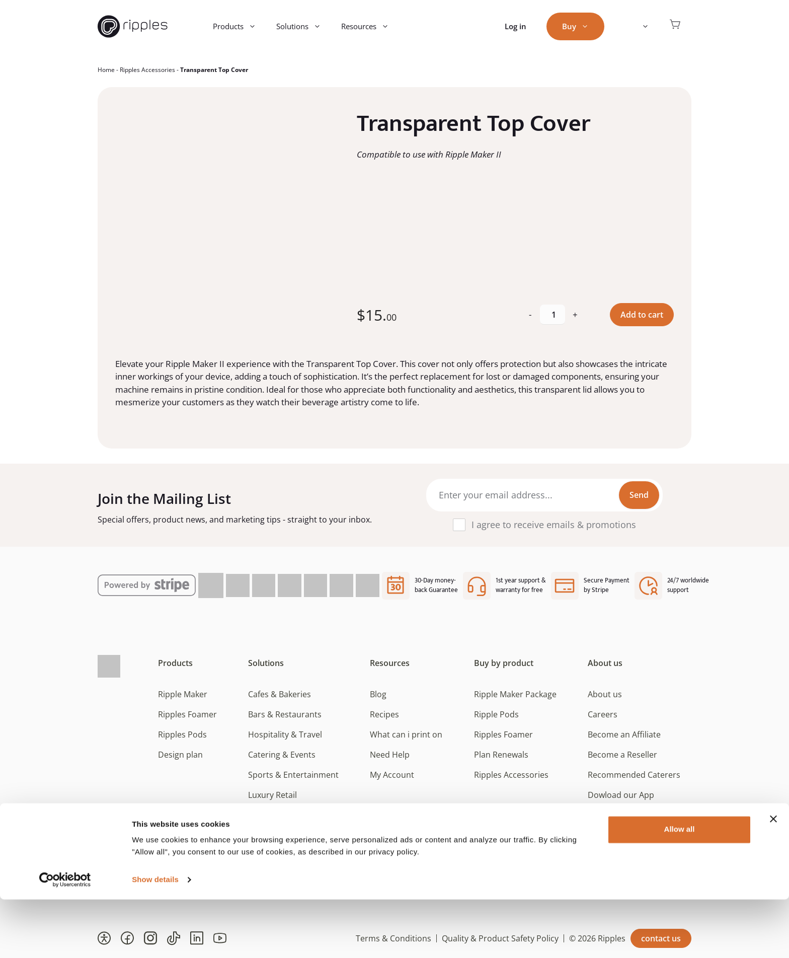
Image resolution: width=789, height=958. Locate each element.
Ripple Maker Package (515, 694)
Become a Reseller (622, 754)
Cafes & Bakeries (279, 694)
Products (239, 26)
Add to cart (641, 314)
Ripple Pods (496, 714)
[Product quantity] (552, 315)
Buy (580, 26)
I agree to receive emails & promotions (553, 525)
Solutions (303, 26)
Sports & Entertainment (293, 774)
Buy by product (503, 663)
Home (106, 69)
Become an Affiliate (624, 734)
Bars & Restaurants (285, 714)
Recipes (384, 714)
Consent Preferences (627, 815)
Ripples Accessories (147, 69)
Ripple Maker (182, 694)
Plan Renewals (501, 754)
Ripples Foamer (187, 714)
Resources (370, 26)
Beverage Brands (280, 815)
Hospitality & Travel (285, 734)
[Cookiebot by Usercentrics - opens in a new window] (65, 938)
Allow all (679, 887)
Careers (602, 714)
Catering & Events (281, 754)
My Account (392, 774)
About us (605, 663)
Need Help (390, 754)
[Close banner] (773, 877)
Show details (155, 938)
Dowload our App (621, 794)
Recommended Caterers (634, 774)
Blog (378, 694)
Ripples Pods (182, 734)
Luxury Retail (272, 794)
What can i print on (406, 734)
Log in (515, 26)
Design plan (180, 754)
